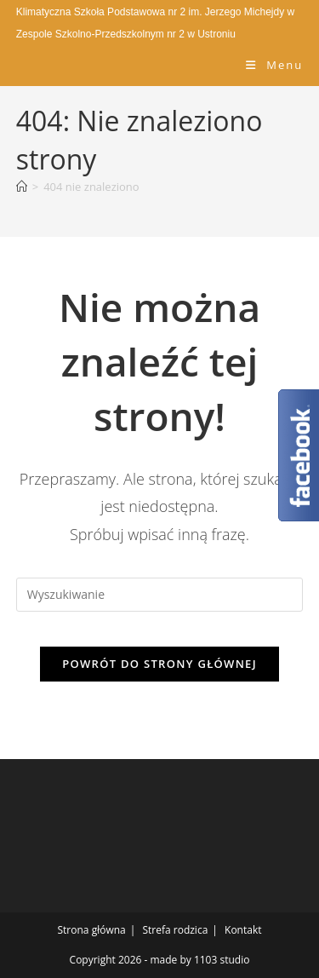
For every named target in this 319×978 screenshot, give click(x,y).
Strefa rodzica (175, 930)
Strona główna (92, 930)
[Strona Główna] (21, 186)
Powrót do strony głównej (159, 663)
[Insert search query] (160, 595)
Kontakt (243, 930)
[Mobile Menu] (274, 64)
